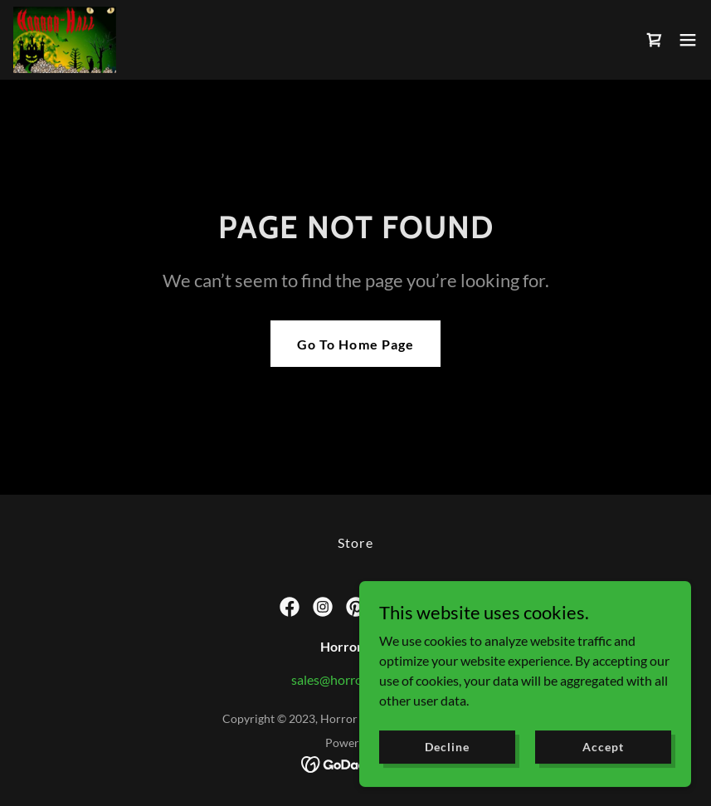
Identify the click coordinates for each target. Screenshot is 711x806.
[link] (64, 40)
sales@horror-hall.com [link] (355, 679)
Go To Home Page (355, 344)
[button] (687, 39)
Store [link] (355, 542)
